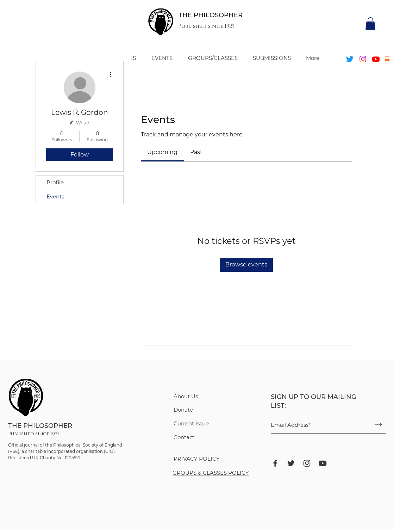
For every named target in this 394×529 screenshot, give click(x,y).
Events (55, 196)
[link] (162, 152)
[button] (370, 23)
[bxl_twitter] (291, 463)
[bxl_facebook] (275, 463)
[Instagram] (362, 59)
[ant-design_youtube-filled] (322, 463)
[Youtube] (375, 59)
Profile (55, 182)
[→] (378, 424)
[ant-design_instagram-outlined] (306, 463)
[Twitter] (349, 59)
